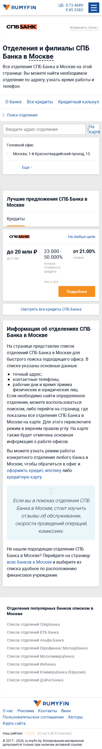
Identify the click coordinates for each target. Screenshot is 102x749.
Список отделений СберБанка (33, 624)
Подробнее (77, 291)
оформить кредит (25, 470)
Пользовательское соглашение (33, 716)
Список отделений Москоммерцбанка (40, 656)
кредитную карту (24, 477)
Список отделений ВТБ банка (33, 632)
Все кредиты (40, 102)
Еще (25, 167)
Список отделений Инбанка (31, 664)
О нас (8, 710)
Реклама (25, 710)
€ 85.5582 (74, 10)
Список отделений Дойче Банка (35, 680)
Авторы (75, 716)
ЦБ (61, 5)
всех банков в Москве (29, 562)
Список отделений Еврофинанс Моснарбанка (47, 648)
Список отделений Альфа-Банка (35, 640)
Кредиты (16, 219)
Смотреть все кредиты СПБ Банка (51, 309)
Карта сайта (14, 723)
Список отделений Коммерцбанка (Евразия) (46, 672)
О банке (13, 102)
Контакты (47, 710)
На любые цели (81, 236)
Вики (66, 710)
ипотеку (53, 470)
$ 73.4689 (74, 5)
